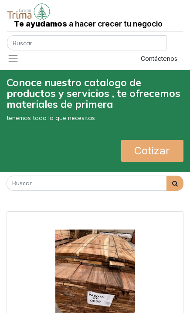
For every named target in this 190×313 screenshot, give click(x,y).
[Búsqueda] (174, 183)
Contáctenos (159, 58)
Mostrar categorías (36, 204)
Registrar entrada (94, 58)
